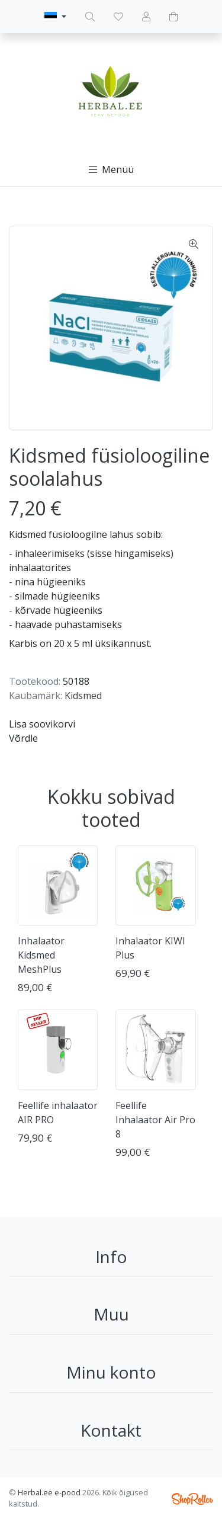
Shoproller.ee (192, 1499)
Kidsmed (83, 695)
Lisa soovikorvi (42, 723)
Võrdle (23, 738)
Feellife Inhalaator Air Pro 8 (155, 1119)
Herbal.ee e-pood (49, 1492)
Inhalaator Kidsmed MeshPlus (41, 955)
